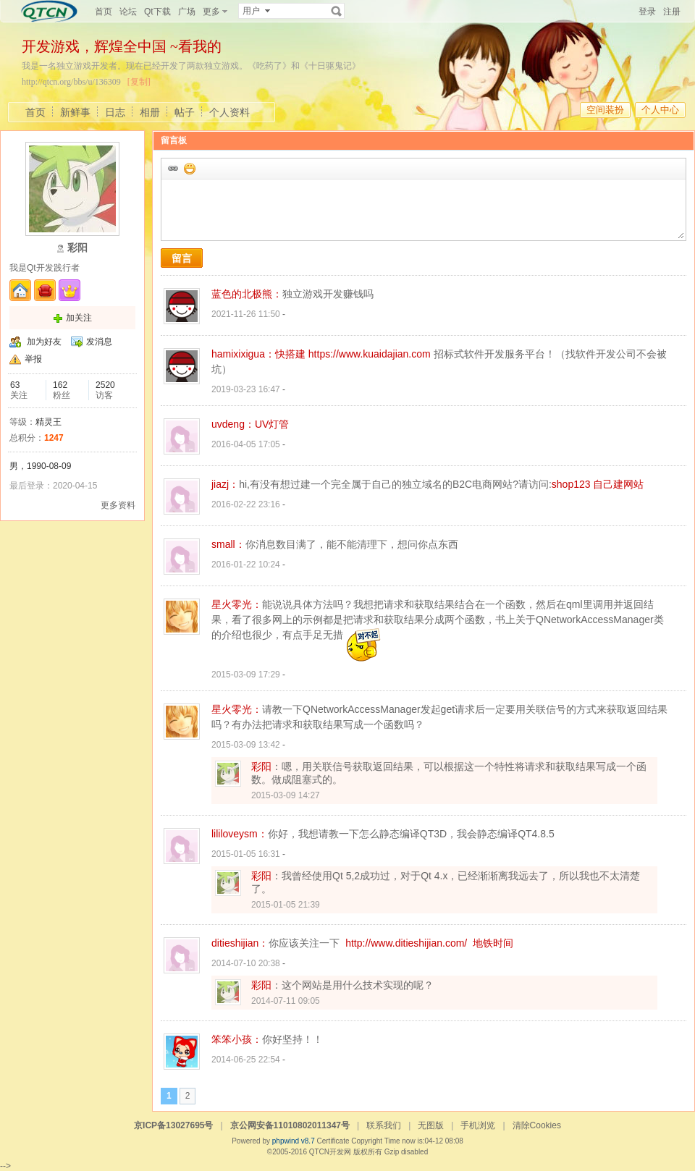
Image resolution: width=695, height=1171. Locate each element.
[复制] (139, 82)
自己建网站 (618, 484)
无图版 (431, 1125)
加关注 (79, 318)
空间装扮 (605, 109)
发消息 (99, 342)
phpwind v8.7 (293, 1141)
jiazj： (225, 484)
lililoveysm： (239, 834)
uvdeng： (233, 424)
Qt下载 (157, 11)
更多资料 (118, 505)
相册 (150, 112)
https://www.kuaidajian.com (369, 354)
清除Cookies (537, 1125)
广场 (186, 11)
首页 (103, 11)
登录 (647, 11)
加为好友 (44, 342)
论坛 (128, 11)
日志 (115, 112)
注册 (672, 11)
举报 (33, 359)
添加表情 (188, 167)
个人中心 (660, 109)
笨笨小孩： (236, 1039)
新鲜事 (75, 112)
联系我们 (383, 1125)
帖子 (184, 112)
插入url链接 (172, 167)
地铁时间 (493, 943)
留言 (182, 258)
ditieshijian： (240, 943)
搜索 (336, 10)
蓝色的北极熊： (246, 294)
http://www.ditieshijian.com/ (406, 943)
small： (228, 544)
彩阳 (261, 766)
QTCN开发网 (330, 1152)
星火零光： (236, 604)
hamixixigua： (243, 354)
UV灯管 (272, 424)
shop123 (571, 484)
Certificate (332, 1141)
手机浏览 (477, 1125)
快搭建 (290, 354)
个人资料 (229, 112)
